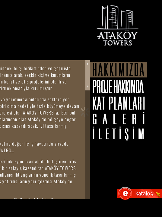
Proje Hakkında (118, 87)
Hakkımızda (118, 69)
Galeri (118, 118)
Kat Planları (118, 103)
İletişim (118, 133)
